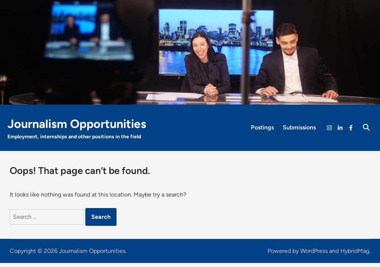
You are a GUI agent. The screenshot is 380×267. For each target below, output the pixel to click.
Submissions (299, 127)
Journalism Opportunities (76, 124)
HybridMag (354, 250)
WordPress (314, 250)
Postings (262, 127)
